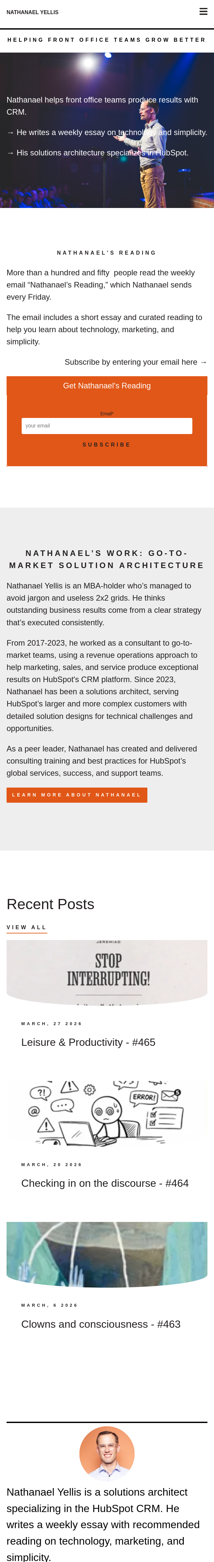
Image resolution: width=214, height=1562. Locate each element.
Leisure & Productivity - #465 (88, 1042)
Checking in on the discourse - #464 (105, 1183)
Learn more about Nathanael (77, 794)
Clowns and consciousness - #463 (101, 1324)
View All (27, 927)
